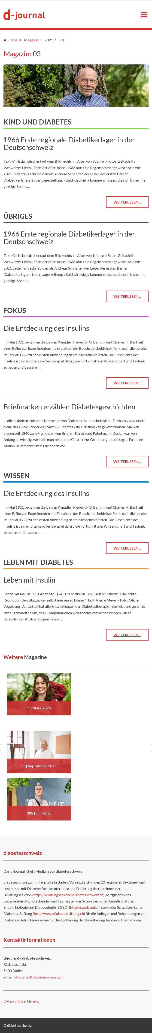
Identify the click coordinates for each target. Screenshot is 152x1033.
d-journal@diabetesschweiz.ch (39, 977)
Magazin (31, 40)
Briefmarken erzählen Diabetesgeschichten (69, 406)
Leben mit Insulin (29, 580)
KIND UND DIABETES (37, 122)
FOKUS (14, 310)
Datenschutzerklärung (21, 1001)
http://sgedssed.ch (84, 907)
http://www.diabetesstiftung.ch (59, 913)
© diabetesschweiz (17, 1025)
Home (13, 40)
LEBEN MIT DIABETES (38, 562)
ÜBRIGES (17, 216)
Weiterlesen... (127, 202)
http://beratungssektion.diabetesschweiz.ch (68, 895)
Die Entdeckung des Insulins (46, 328)
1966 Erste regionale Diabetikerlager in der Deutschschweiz (69, 143)
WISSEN (16, 475)
